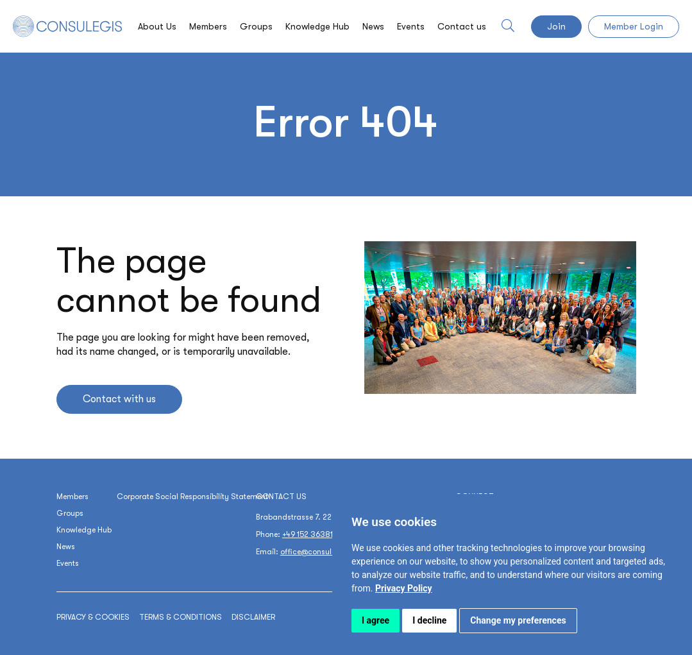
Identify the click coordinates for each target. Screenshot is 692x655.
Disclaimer (253, 617)
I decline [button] (429, 620)
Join (556, 26)
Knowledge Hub (317, 26)
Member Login (633, 26)
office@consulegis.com (322, 551)
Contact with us (119, 399)
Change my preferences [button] (518, 620)
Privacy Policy (403, 588)
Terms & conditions (180, 617)
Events (411, 26)
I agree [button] (375, 620)
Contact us (461, 26)
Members (208, 26)
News (373, 26)
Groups (256, 26)
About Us (157, 26)
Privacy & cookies (93, 617)
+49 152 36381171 (312, 534)
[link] (403, 588)
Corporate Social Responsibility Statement (192, 496)
